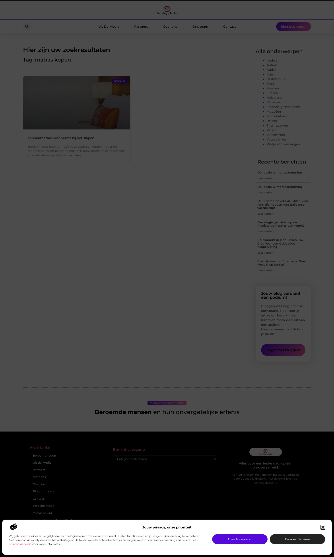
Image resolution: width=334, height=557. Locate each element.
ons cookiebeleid (20, 544)
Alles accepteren (239, 539)
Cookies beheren (297, 539)
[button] (323, 527)
